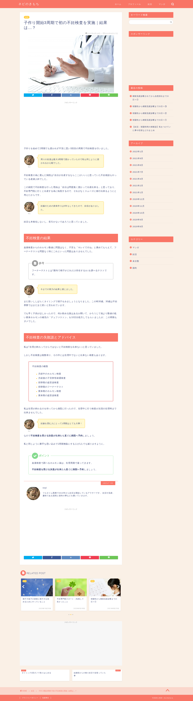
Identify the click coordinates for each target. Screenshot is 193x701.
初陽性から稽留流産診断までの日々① (150, 120)
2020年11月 (139, 206)
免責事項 (45, 698)
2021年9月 (138, 158)
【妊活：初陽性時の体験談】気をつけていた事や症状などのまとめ (152, 128)
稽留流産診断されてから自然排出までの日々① (151, 98)
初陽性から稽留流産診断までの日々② (150, 113)
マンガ (162, 4)
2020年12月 (139, 199)
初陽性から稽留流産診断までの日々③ (150, 106)
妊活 (150, 4)
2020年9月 (138, 219)
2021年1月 (138, 192)
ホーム (118, 4)
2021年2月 (138, 185)
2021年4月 (138, 179)
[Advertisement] (71, 124)
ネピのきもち (28, 4)
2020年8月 (138, 226)
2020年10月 (139, 213)
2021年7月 (138, 172)
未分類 (136, 261)
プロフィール (134, 4)
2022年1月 (138, 151)
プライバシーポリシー (30, 698)
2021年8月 (138, 165)
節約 (135, 268)
